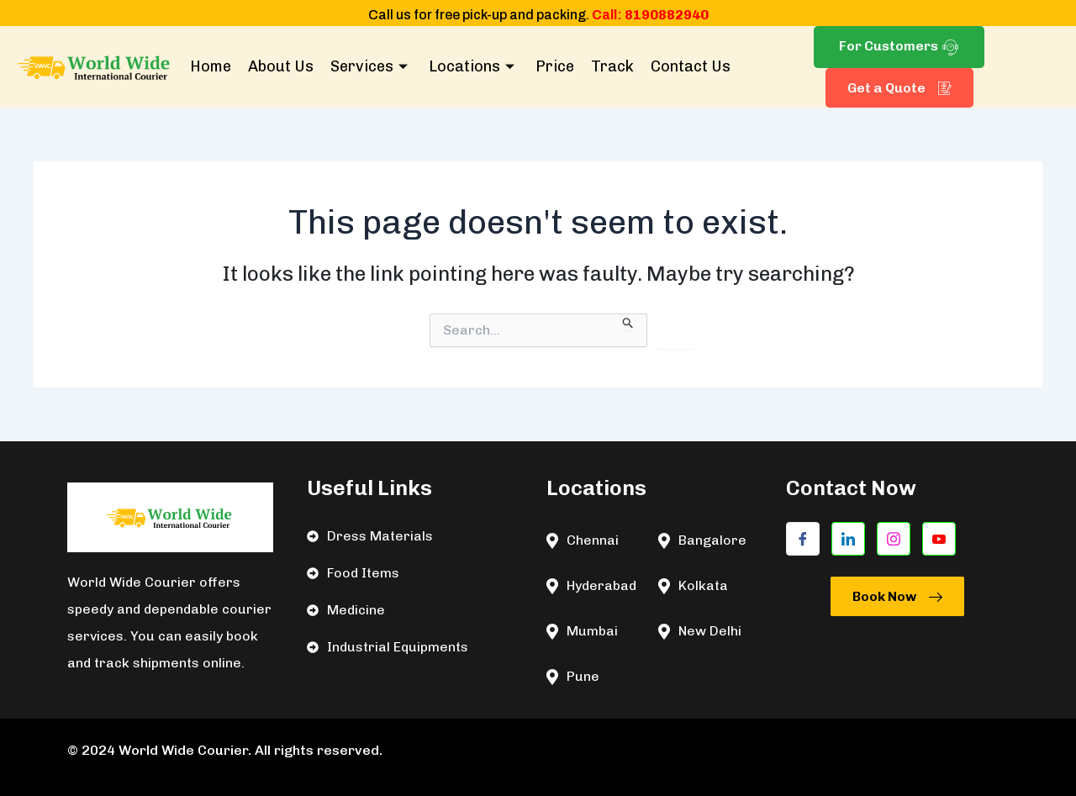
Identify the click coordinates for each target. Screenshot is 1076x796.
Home (210, 66)
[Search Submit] (628, 322)
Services (371, 66)
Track (612, 66)
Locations (474, 66)
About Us (281, 66)
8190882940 (667, 15)
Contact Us (691, 66)
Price (554, 66)
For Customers (899, 46)
